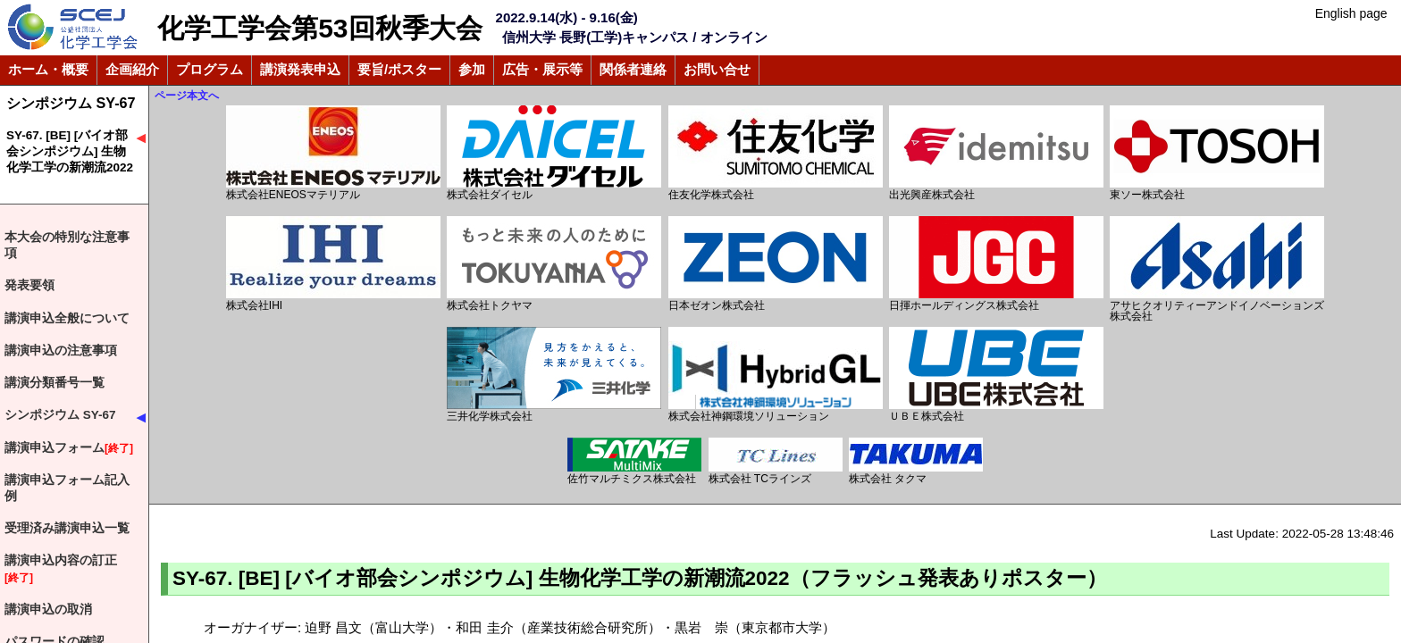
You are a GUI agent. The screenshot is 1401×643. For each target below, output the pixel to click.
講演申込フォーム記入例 (67, 488)
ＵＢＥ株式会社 (996, 374)
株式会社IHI (333, 264)
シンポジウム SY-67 (71, 103)
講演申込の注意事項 (60, 350)
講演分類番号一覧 (54, 382)
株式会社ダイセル (554, 153)
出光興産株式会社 (996, 153)
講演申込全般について (67, 318)
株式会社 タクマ (916, 461)
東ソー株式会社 (1217, 153)
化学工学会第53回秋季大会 (319, 28)
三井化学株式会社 (554, 374)
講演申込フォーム (68, 448)
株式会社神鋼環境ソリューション (775, 374)
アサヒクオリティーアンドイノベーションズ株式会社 (1217, 269)
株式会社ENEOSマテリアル (333, 153)
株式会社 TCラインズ (776, 461)
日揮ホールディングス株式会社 (996, 264)
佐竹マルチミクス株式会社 (634, 461)
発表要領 (29, 285)
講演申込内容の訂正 (60, 569)
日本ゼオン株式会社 (775, 264)
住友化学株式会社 (775, 153)
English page (1351, 13)
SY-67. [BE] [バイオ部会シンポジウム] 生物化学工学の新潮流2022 (69, 151)
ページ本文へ (187, 95)
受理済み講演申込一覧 (67, 528)
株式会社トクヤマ (554, 264)
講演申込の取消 (48, 609)
